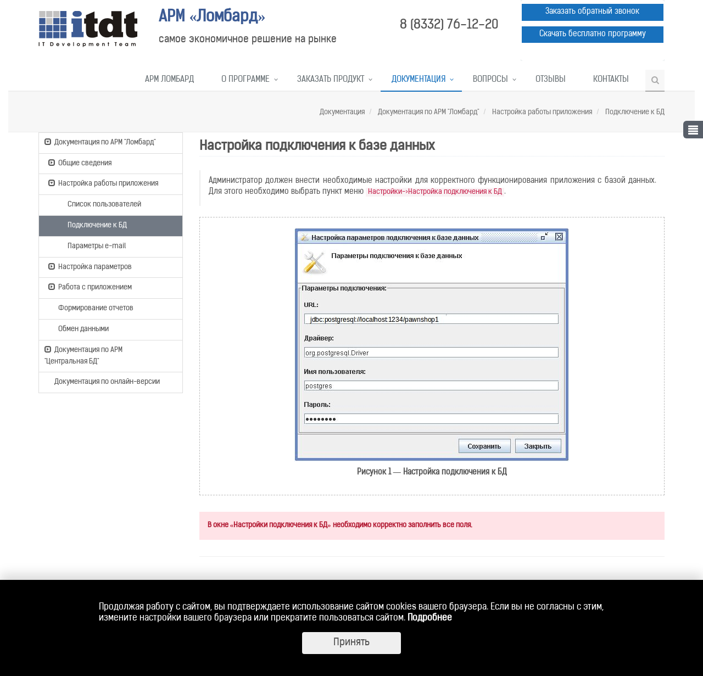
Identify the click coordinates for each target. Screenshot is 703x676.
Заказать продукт (330, 80)
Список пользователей (99, 203)
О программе (245, 80)
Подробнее (430, 618)
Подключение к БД (634, 112)
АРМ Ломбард (169, 80)
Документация (418, 80)
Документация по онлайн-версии (102, 382)
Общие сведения (79, 162)
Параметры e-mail (92, 245)
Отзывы (550, 80)
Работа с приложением (90, 286)
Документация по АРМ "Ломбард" (427, 112)
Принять (351, 643)
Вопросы (490, 80)
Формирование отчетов (90, 307)
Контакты (611, 80)
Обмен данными (78, 328)
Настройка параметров (90, 266)
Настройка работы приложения (541, 112)
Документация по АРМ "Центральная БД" (83, 355)
